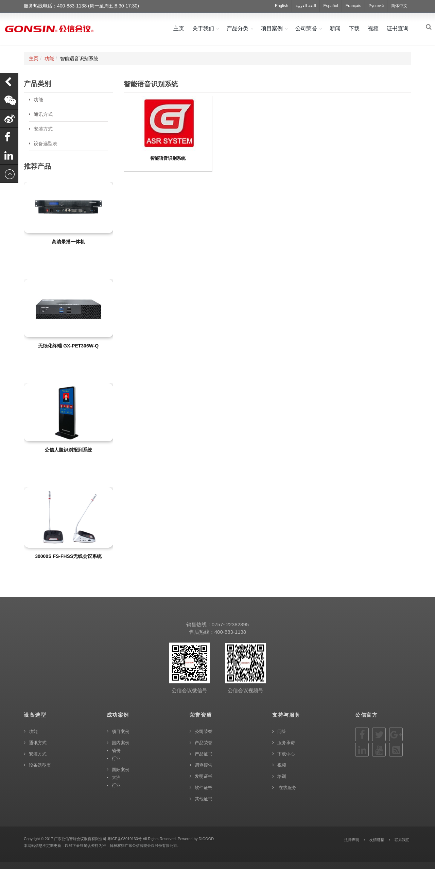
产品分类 (239, 28)
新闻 (336, 28)
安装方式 (43, 129)
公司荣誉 (307, 28)
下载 (355, 28)
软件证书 (203, 787)
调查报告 (203, 765)
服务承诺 (286, 742)
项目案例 (273, 28)
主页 (180, 28)
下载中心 (286, 753)
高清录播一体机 (68, 241)
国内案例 (120, 742)
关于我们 (204, 28)
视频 (374, 28)
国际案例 (120, 769)
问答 (281, 731)
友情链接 (376, 840)
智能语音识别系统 (168, 158)
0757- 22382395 (230, 624)
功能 (49, 58)
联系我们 (402, 840)
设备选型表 (45, 143)
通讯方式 (43, 114)
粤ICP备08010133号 (124, 839)
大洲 (116, 777)
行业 (116, 758)
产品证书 (203, 753)
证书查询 (399, 28)
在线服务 (286, 787)
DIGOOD (206, 839)
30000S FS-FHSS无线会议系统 (68, 556)
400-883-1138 (230, 632)
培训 (281, 776)
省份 (116, 750)
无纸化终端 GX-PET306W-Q (68, 345)
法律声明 (351, 840)
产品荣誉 (203, 742)
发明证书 (203, 776)
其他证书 (203, 798)
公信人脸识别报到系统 (68, 450)
